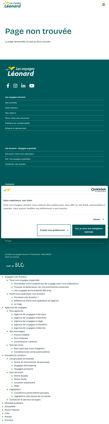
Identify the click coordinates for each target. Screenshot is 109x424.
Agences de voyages (16, 307)
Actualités (10, 406)
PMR (16, 385)
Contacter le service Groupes (24, 399)
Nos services (16, 345)
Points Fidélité (21, 334)
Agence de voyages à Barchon (30, 317)
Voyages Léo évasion (16, 276)
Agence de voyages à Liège (28, 321)
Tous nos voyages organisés (24, 280)
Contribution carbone (25, 341)
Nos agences (16, 310)
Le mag (18, 304)
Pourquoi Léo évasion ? (26, 297)
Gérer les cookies (12, 257)
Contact (9, 420)
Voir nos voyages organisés (17, 158)
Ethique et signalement (15, 128)
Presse (8, 240)
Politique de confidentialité (17, 123)
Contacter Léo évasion (15, 164)
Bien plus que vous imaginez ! (29, 348)
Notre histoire (11, 107)
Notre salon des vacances (17, 117)
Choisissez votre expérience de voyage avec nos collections (46, 283)
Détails (96, 219)
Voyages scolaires (23, 368)
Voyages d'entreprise (25, 365)
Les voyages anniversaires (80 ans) (32, 290)
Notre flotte (20, 379)
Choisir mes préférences (54, 230)
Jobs (7, 413)
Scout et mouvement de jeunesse (32, 362)
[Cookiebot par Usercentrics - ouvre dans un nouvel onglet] (93, 190)
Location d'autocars (24, 382)
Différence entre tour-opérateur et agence (36, 300)
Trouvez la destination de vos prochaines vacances (41, 286)
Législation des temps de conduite (32, 396)
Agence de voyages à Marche (29, 327)
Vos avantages (17, 331)
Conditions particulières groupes (31, 392)
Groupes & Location (15, 355)
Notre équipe (21, 375)
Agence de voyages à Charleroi (30, 324)
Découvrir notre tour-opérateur (19, 153)
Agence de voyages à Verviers (30, 314)
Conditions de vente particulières (32, 351)
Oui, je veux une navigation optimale (89, 230)
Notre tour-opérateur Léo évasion (27, 293)
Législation (15, 389)
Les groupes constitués (21, 358)
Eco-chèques (21, 338)
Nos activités (11, 102)
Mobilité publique (14, 403)
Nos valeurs (10, 112)
